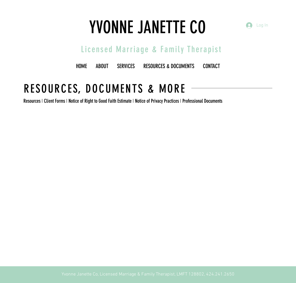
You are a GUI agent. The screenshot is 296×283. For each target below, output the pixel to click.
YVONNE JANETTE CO (147, 27)
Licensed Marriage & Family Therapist (151, 49)
